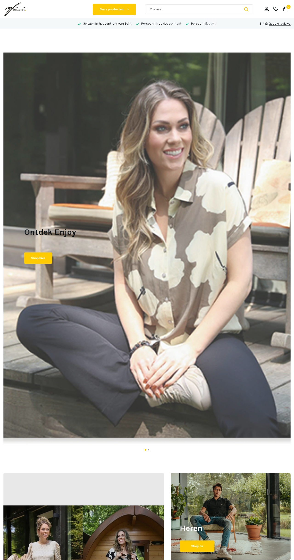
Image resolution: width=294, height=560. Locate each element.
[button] (145, 450)
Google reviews (280, 23)
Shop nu (197, 546)
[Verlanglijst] (275, 9)
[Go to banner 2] (231, 516)
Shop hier (38, 258)
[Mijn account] (266, 9)
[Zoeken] (199, 9)
